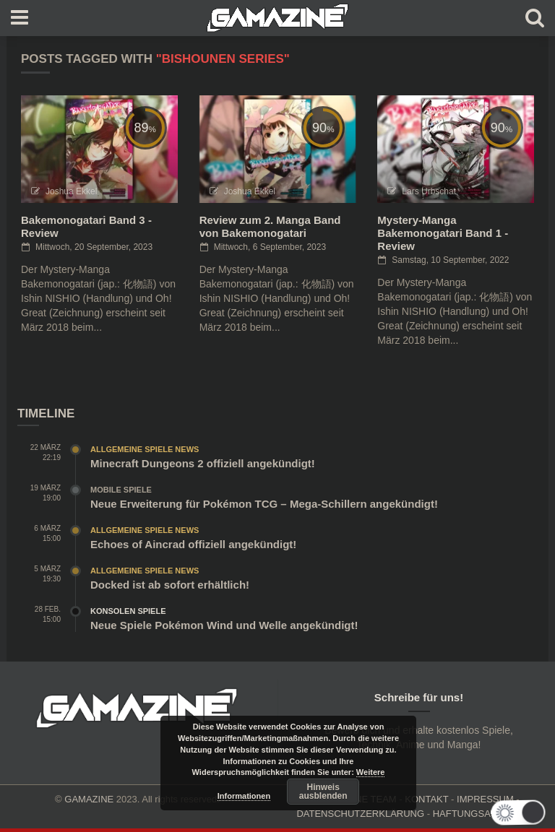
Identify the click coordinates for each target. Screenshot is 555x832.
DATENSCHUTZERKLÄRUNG (360, 813)
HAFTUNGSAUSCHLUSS (487, 813)
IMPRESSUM (485, 799)
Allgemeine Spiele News (144, 449)
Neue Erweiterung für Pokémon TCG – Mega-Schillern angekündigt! (264, 504)
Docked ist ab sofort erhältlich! (169, 584)
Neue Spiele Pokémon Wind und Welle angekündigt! (224, 625)
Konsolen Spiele (128, 611)
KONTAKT (426, 799)
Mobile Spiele (121, 489)
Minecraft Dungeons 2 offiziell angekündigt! (202, 463)
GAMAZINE (88, 799)
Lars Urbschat (429, 191)
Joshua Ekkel (71, 191)
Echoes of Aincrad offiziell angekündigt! (193, 544)
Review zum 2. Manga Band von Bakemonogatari (270, 226)
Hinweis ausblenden (323, 791)
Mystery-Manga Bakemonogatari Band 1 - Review (442, 233)
